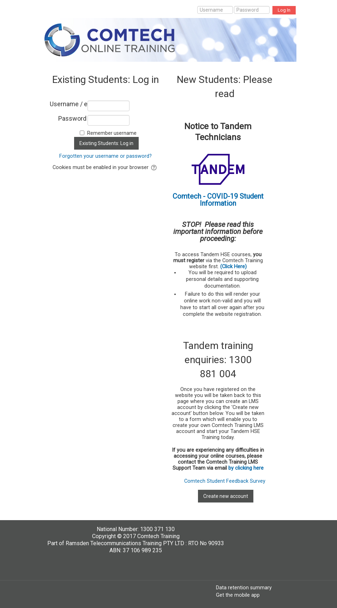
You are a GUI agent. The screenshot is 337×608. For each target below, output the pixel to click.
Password (72, 118)
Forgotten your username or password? (105, 156)
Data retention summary (244, 587)
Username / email (68, 104)
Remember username (112, 133)
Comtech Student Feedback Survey (224, 481)
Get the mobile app (238, 595)
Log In (284, 10)
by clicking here (246, 468)
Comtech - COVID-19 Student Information (218, 199)
